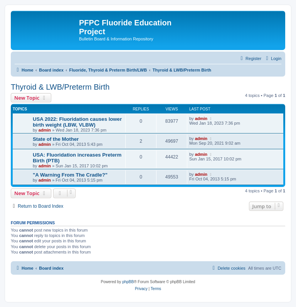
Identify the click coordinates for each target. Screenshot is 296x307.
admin (45, 130)
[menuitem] (272, 58)
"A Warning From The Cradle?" (70, 175)
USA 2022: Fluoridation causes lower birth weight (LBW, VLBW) (77, 122)
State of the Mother (56, 139)
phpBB (128, 282)
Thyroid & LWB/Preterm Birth (60, 87)
